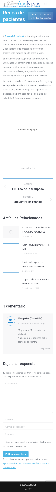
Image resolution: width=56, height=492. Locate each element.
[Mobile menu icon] (51, 4)
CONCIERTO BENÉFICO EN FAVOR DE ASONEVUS (36, 229)
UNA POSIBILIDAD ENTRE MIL (36, 246)
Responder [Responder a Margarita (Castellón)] (45, 348)
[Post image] (11, 232)
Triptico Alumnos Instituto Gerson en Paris (35, 281)
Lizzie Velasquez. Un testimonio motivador (33, 264)
